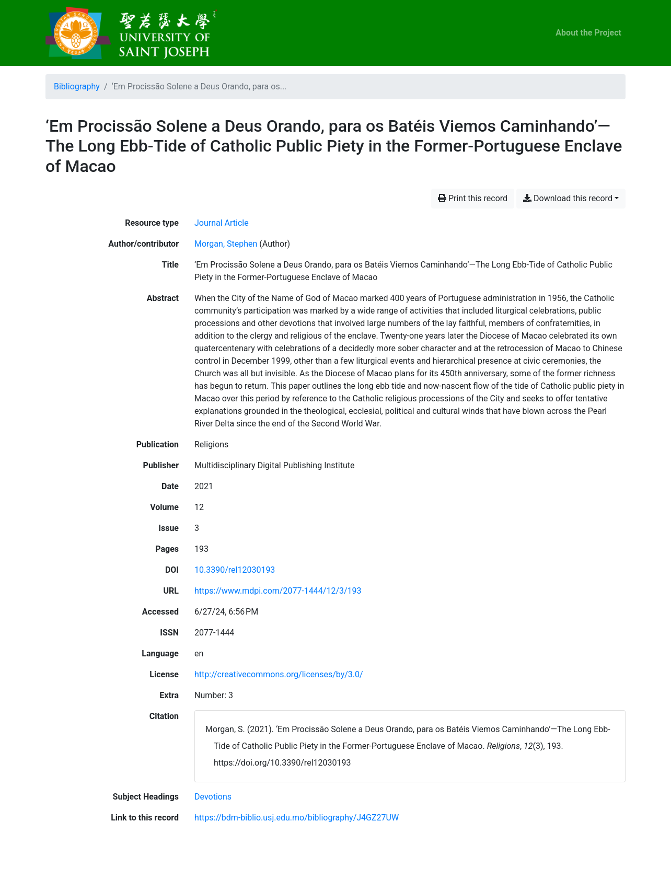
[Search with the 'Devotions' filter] (213, 797)
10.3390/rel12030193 (234, 570)
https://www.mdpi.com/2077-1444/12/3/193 (278, 591)
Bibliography (77, 86)
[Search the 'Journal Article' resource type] (221, 223)
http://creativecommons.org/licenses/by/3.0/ (278, 674)
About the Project (588, 33)
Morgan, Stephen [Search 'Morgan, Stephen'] (225, 244)
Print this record (472, 198)
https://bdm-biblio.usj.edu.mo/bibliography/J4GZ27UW (296, 818)
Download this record (567, 198)
